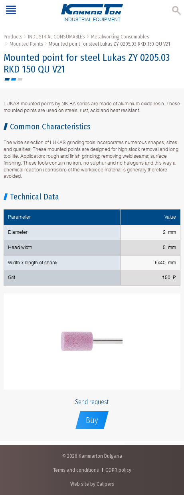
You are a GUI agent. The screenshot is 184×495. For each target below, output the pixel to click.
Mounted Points (26, 44)
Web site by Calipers (92, 484)
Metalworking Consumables (120, 37)
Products (13, 37)
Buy (92, 420)
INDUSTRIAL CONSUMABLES (56, 37)
